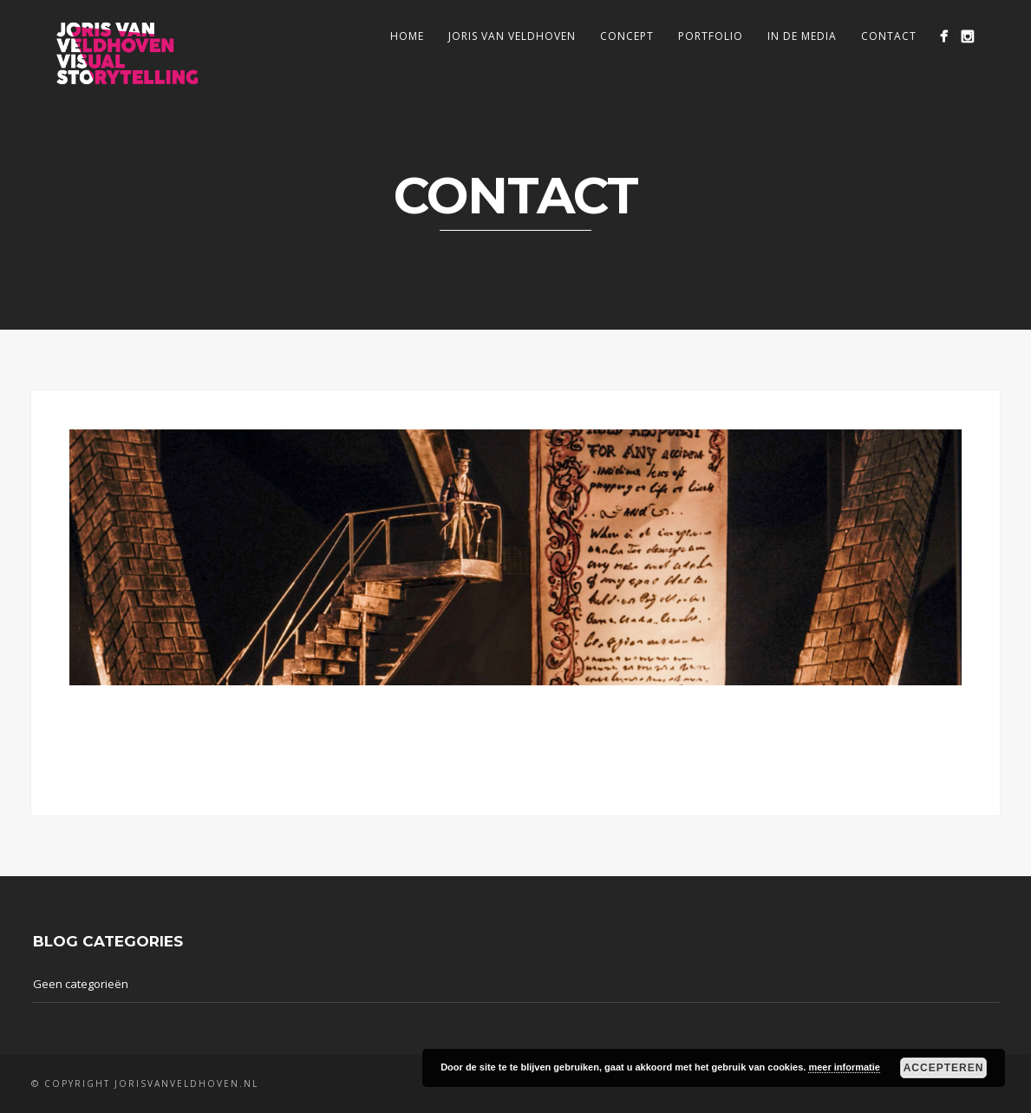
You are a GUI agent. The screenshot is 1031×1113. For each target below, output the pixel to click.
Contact (889, 36)
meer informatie (844, 1067)
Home (407, 36)
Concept (627, 36)
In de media (802, 36)
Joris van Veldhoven (512, 36)
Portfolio (710, 36)
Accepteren (944, 1068)
